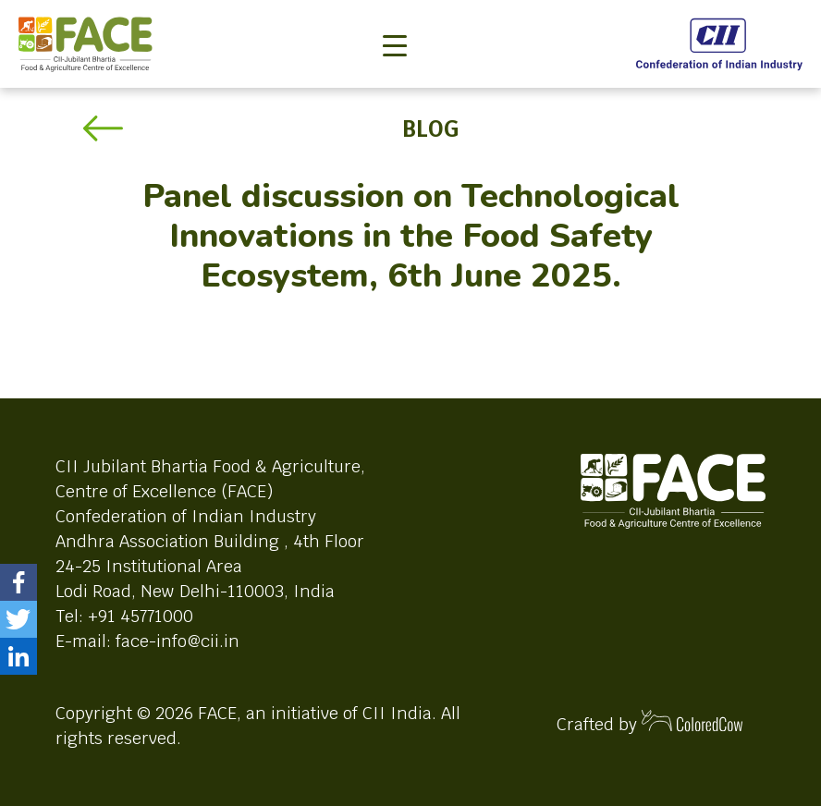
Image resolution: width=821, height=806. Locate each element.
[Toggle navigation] (395, 14)
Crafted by (650, 722)
